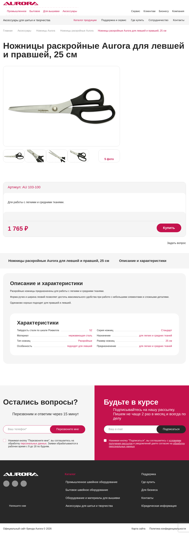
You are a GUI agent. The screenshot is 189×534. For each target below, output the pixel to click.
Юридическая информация (159, 505)
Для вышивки (51, 11)
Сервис (135, 11)
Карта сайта (138, 528)
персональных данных (34, 443)
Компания (178, 11)
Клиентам (149, 11)
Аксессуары (70, 11)
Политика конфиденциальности (167, 528)
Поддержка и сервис (113, 20)
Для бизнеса (149, 489)
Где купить (137, 20)
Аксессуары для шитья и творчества (89, 505)
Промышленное (16, 11)
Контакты (178, 20)
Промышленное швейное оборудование (91, 482)
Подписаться (171, 429)
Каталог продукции (85, 20)
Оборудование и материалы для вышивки (93, 498)
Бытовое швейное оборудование (87, 489)
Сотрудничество (158, 20)
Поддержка (148, 474)
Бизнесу (164, 11)
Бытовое (35, 11)
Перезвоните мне (67, 429)
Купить (169, 228)
